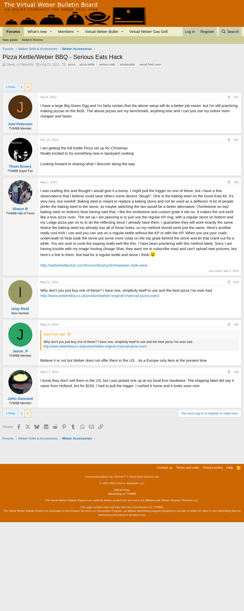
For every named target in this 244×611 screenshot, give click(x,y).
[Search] (230, 31)
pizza (71, 64)
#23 (236, 201)
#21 (236, 115)
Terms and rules (187, 556)
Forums (13, 31)
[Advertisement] (94, 81)
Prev (12, 105)
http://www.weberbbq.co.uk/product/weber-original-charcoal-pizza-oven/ (99, 314)
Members (66, 31)
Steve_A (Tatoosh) (20, 64)
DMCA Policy (122, 578)
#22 (236, 158)
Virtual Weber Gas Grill (148, 31)
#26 (236, 390)
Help (229, 556)
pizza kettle (87, 64)
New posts (10, 40)
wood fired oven (150, 64)
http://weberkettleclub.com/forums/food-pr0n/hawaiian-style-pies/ (94, 284)
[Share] (228, 116)
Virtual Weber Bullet (101, 31)
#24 (236, 300)
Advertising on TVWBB (122, 582)
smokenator (128, 64)
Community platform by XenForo (122, 565)
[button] (50, 31)
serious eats (107, 64)
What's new (37, 31)
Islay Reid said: (55, 353)
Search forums (32, 40)
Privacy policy (213, 556)
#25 (236, 343)
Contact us (164, 556)
